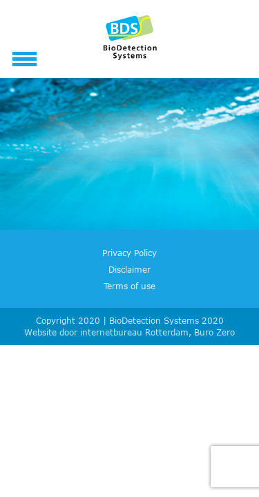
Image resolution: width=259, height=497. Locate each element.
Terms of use (129, 286)
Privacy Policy (129, 252)
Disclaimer (129, 269)
